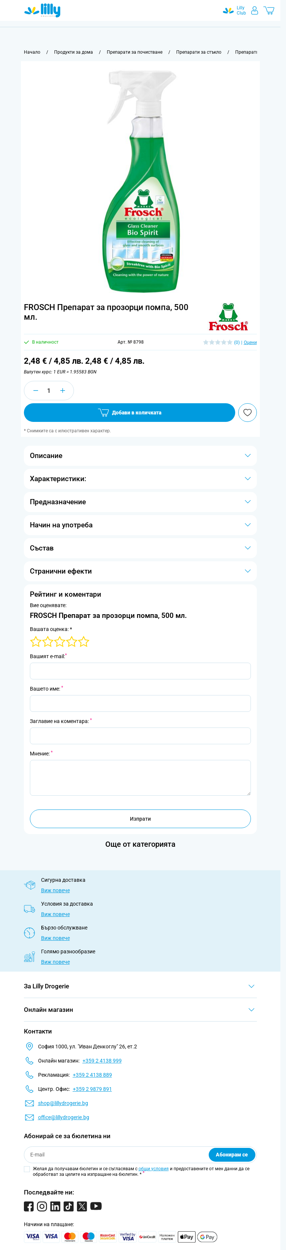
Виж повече (55, 890)
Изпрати (140, 819)
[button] (228, 317)
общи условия (154, 1168)
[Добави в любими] (247, 412)
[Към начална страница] (32, 52)
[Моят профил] (254, 10)
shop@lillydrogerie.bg (63, 1103)
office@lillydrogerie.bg (63, 1117)
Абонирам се (232, 1155)
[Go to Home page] (42, 10)
